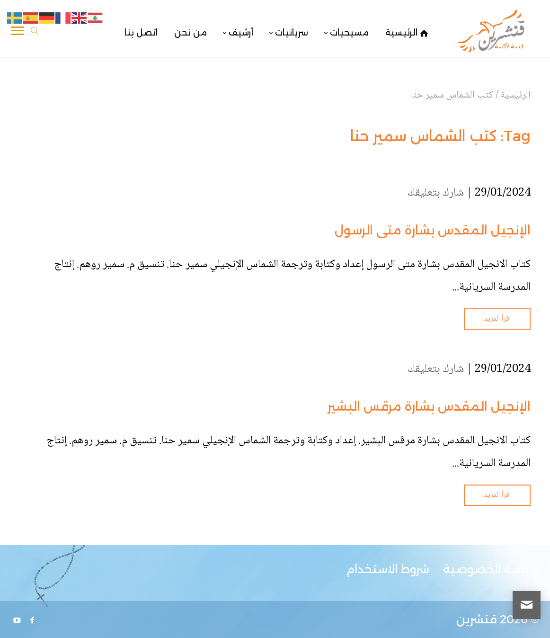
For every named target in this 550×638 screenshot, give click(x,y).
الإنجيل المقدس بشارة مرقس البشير (429, 406)
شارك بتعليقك (435, 193)
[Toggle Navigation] (17, 33)
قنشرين (476, 619)
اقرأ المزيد (497, 319)
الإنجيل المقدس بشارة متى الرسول (433, 230)
